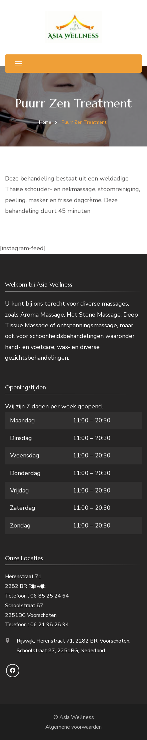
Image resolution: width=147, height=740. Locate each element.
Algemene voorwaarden (73, 727)
